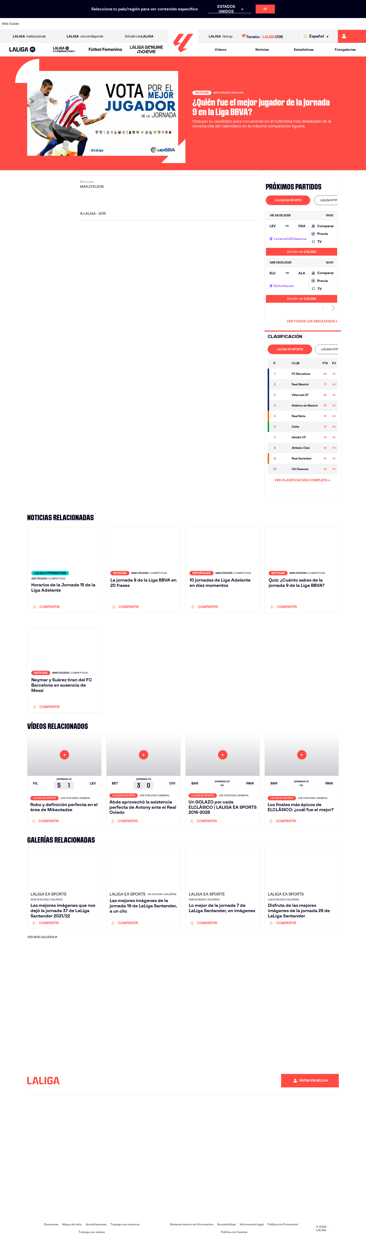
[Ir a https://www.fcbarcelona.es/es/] (118, 23)
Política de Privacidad (283, 1243)
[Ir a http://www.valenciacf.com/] (343, 23)
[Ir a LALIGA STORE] (262, 36)
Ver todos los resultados (312, 321)
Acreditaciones (96, 1243)
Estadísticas (304, 49)
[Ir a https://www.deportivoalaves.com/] (84, 23)
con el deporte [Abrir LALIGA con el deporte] (85, 36)
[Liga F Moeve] (105, 50)
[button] (22, 49)
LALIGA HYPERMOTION (336, 200)
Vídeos (220, 49)
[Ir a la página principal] (183, 54)
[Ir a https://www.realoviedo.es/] (291, 23)
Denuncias (51, 1243)
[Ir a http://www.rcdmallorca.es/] (239, 23)
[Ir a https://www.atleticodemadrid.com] (49, 23)
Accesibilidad (226, 1243)
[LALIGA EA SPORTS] (22, 50)
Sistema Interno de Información (191, 1243)
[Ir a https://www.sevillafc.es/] (325, 23)
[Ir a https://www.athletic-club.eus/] (32, 23)
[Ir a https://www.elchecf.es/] (101, 23)
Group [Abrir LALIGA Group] (221, 36)
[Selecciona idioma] (317, 36)
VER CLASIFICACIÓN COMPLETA (302, 480)
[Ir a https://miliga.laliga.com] (352, 36)
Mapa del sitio (72, 1243)
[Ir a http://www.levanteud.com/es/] (170, 23)
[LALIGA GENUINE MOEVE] (146, 50)
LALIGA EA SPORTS (288, 200)
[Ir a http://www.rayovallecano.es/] (187, 23)
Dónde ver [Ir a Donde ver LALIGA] (139, 36)
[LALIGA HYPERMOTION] (64, 49)
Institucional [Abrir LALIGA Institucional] (29, 36)
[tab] (288, 200)
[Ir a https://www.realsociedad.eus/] (308, 23)
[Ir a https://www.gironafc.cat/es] (153, 23)
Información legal (252, 1243)
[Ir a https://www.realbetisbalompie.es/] (256, 23)
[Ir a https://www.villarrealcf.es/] (360, 23)
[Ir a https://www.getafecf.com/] (136, 23)
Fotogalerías (345, 49)
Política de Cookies (234, 1251)
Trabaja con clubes (92, 1251)
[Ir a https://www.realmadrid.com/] (274, 23)
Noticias (262, 49)
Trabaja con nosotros (124, 1243)
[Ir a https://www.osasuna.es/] (66, 23)
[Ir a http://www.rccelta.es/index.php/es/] (205, 23)
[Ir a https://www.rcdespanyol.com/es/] (222, 23)
